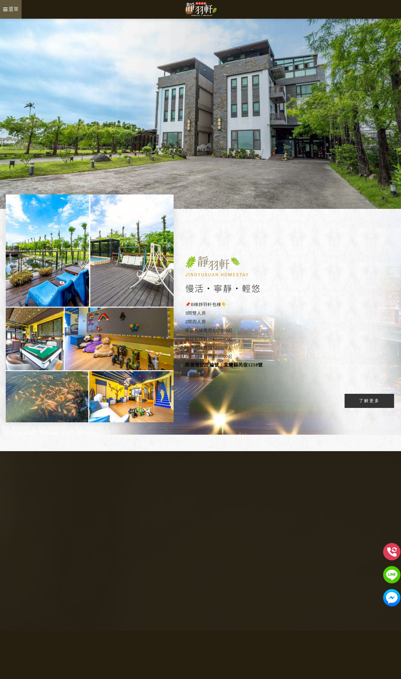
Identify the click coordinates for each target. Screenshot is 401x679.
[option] (200, 114)
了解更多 (369, 400)
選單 (11, 9)
